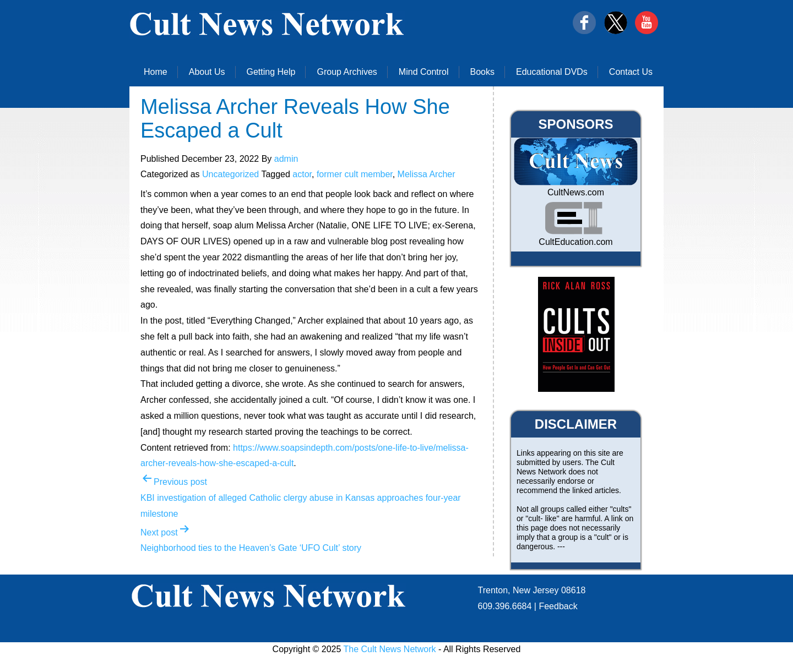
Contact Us (631, 71)
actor (302, 174)
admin (286, 158)
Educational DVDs (552, 71)
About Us (207, 71)
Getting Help (271, 71)
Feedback (558, 606)
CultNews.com (575, 192)
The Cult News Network (390, 649)
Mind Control (424, 71)
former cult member (355, 174)
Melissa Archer (426, 174)
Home (155, 71)
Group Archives (347, 71)
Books (482, 71)
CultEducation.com (575, 242)
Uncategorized (230, 174)
